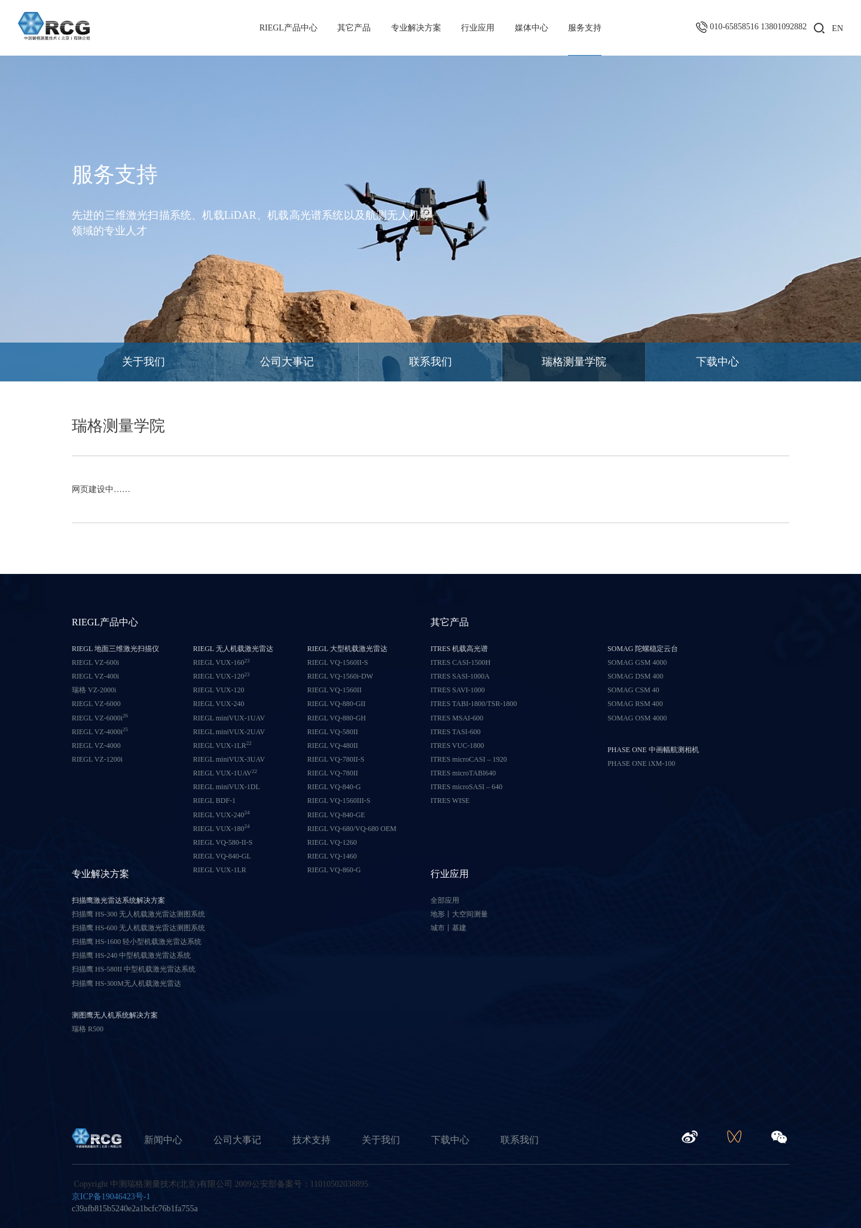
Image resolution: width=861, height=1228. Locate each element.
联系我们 (430, 362)
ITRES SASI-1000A (460, 676)
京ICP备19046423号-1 (111, 1196)
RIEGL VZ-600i (95, 662)
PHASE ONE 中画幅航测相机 (653, 750)
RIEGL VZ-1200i (97, 759)
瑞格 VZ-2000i (94, 690)
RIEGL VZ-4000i (100, 731)
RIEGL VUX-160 (221, 662)
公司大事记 (287, 362)
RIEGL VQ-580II (332, 732)
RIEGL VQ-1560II (334, 690)
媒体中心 (531, 27)
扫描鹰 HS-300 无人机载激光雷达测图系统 (138, 914)
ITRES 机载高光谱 (459, 648)
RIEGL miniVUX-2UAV (229, 732)
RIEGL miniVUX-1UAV (229, 718)
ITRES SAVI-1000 (457, 690)
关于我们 (143, 362)
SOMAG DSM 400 (635, 676)
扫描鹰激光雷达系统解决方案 (118, 900)
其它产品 (354, 27)
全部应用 (444, 900)
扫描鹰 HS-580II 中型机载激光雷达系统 (134, 969)
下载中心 (717, 362)
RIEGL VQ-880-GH (336, 718)
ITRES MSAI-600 (456, 718)
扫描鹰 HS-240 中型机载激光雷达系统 (131, 955)
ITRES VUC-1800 (457, 745)
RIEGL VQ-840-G (334, 787)
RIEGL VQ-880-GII (336, 703)
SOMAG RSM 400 (635, 703)
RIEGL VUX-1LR (222, 745)
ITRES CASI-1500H (460, 662)
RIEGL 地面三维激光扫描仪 (115, 648)
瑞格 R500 (87, 1029)
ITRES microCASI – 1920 (468, 759)
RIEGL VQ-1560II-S (337, 662)
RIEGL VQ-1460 (332, 856)
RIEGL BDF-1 (214, 800)
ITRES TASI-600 (455, 732)
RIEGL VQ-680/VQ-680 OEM (351, 828)
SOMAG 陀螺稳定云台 (642, 648)
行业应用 (477, 27)
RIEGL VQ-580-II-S (223, 842)
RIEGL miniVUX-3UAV (229, 759)
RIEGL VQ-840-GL (222, 856)
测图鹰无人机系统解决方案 (115, 1015)
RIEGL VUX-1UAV (225, 772)
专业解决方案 (416, 27)
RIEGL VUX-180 (221, 828)
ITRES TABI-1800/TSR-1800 (473, 703)
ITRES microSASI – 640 (466, 787)
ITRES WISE (449, 800)
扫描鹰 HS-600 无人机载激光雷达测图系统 (138, 928)
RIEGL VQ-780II (332, 773)
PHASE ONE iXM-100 (641, 763)
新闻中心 (163, 1140)
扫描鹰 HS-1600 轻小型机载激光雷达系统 (136, 941)
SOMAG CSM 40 (633, 690)
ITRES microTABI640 (463, 773)
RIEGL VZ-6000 (96, 703)
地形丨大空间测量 (459, 914)
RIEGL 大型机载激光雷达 (347, 648)
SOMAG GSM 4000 (637, 662)
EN (837, 28)
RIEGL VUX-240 (219, 703)
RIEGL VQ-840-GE (336, 815)
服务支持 (585, 27)
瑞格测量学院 (574, 362)
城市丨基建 (448, 928)
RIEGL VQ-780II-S (336, 759)
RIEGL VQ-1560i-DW (340, 676)
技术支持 (311, 1140)
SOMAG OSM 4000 (637, 718)
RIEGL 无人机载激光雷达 (233, 648)
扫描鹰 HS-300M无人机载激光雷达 (126, 983)
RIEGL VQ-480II (332, 745)
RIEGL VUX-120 (221, 675)
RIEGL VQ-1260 (332, 842)
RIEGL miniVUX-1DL (226, 787)
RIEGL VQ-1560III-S (339, 800)
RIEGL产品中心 (288, 27)
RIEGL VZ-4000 (96, 745)
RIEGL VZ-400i (95, 676)
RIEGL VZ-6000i (100, 717)
